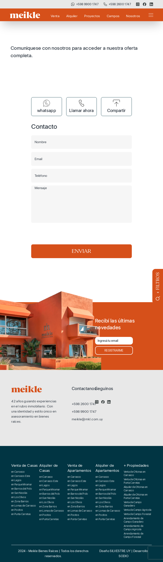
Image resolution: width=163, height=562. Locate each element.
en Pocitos (17, 509)
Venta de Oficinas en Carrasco (135, 473)
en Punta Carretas (21, 514)
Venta (55, 16)
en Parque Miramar (21, 484)
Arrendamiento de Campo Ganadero (134, 520)
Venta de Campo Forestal (137, 514)
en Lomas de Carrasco (23, 505)
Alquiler (71, 16)
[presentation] (63, 234)
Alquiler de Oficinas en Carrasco (136, 489)
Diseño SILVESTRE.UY (115, 551)
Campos (113, 16)
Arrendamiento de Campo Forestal (133, 535)
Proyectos (92, 16)
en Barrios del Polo (21, 488)
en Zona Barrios (20, 501)
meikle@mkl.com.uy (87, 419)
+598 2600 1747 (120, 4)
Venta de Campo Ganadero (133, 504)
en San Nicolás (19, 492)
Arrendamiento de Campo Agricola (133, 528)
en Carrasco (18, 471)
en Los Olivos (18, 497)
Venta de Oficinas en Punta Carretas (135, 481)
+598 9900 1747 (87, 4)
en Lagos (16, 480)
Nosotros (133, 16)
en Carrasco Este (20, 476)
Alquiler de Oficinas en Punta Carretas (136, 496)
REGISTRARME (113, 350)
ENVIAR (81, 251)
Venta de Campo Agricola (138, 509)
